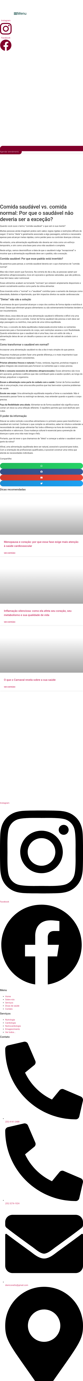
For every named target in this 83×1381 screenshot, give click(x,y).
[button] (20, 13)
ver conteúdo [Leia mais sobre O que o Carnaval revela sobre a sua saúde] (9, 687)
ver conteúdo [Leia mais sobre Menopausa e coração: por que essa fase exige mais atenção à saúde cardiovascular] (9, 553)
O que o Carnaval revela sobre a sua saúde (30, 679)
